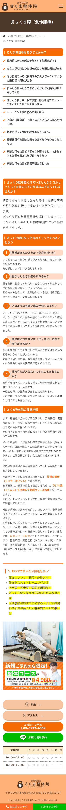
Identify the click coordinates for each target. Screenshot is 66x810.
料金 (30, 704)
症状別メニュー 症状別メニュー (26, 36)
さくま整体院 (27, 800)
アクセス (30, 715)
